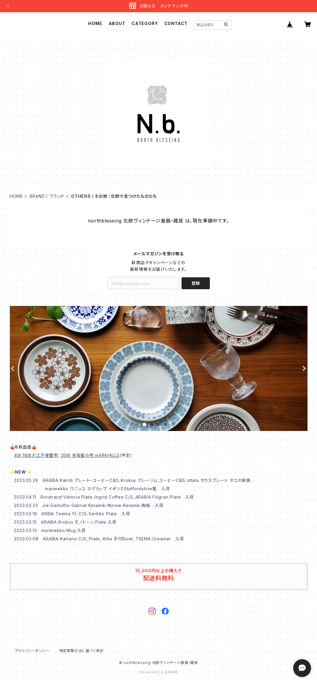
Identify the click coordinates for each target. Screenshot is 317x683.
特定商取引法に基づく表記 (81, 650)
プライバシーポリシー (32, 650)
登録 (195, 283)
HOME (95, 23)
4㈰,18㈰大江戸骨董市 (36, 455)
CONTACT (176, 23)
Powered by (159, 672)
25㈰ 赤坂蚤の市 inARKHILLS (90, 455)
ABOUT (117, 23)
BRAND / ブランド (47, 196)
